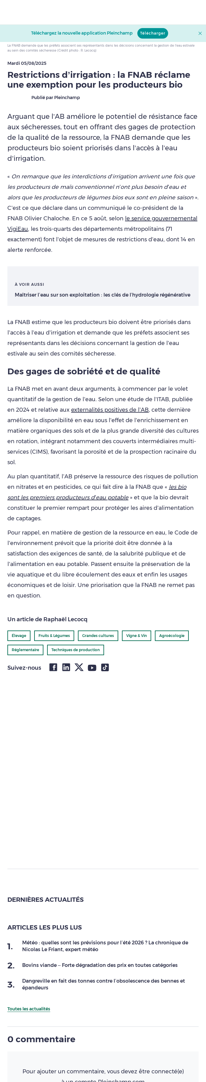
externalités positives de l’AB (110, 409)
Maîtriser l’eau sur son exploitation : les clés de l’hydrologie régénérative (102, 295)
